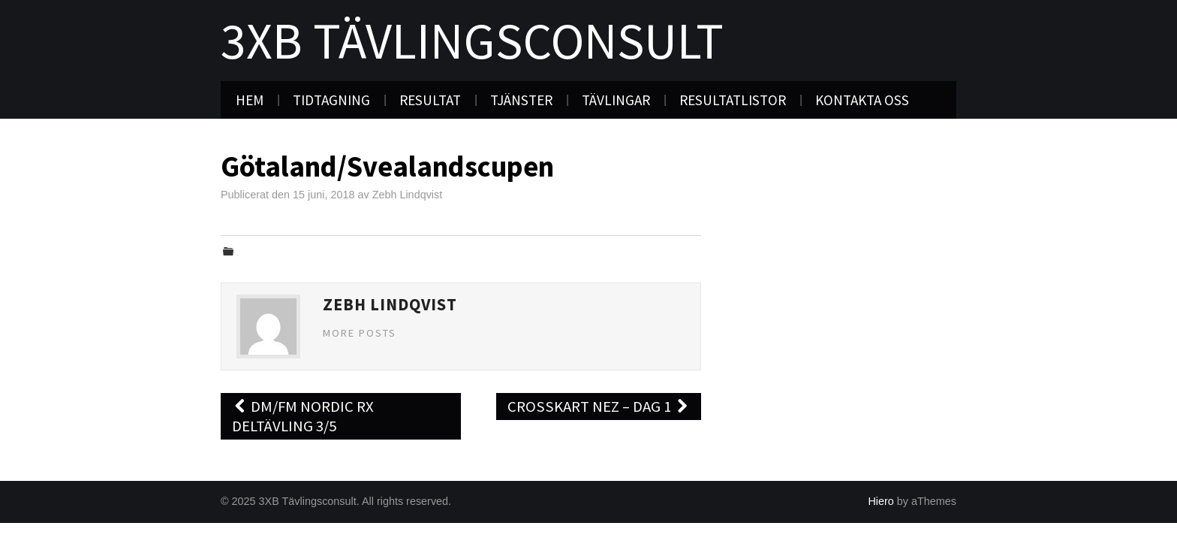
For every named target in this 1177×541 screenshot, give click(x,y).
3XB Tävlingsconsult (472, 40)
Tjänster (521, 100)
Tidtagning (331, 100)
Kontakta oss (862, 100)
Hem (249, 100)
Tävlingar (616, 100)
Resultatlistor (732, 100)
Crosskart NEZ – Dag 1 (598, 406)
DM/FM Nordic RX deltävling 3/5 (303, 416)
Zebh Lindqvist (407, 195)
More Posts (359, 333)
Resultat (430, 100)
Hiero (880, 501)
